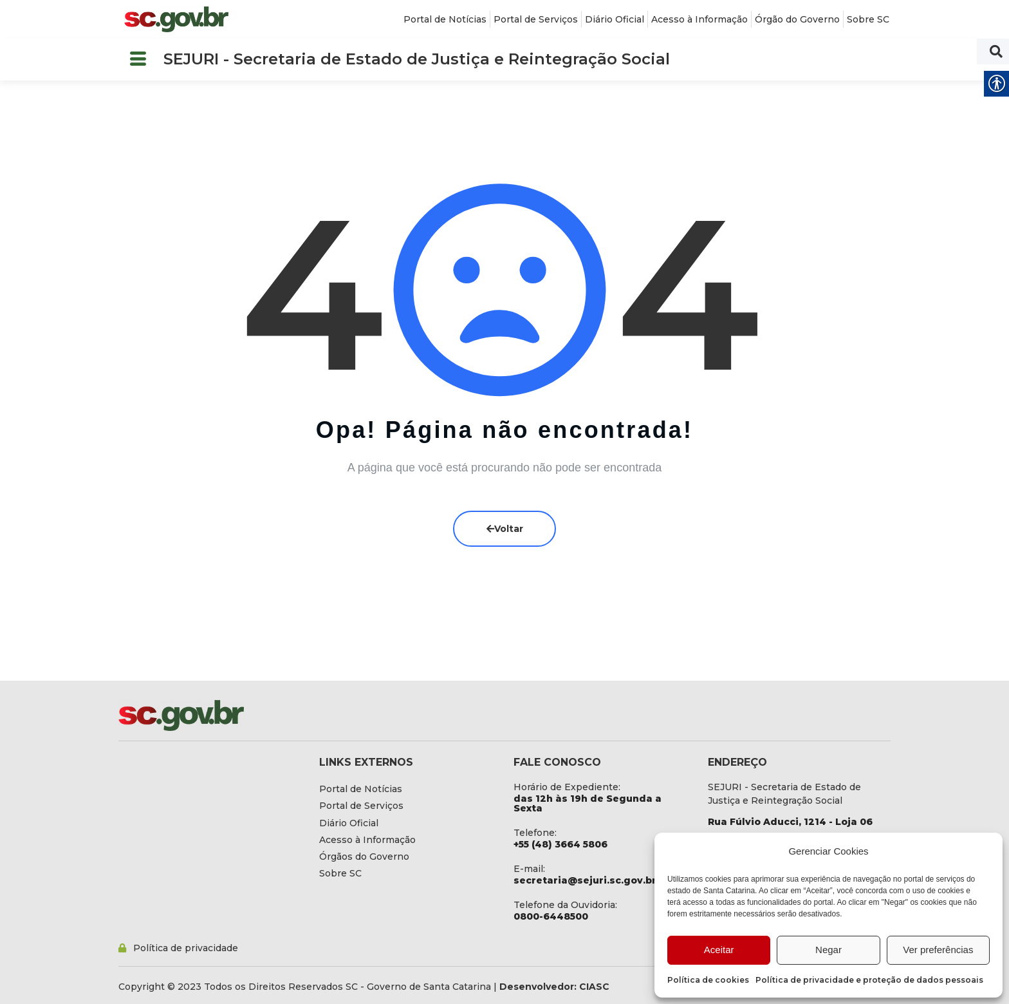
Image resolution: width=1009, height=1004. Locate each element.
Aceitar (719, 949)
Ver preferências (938, 949)
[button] (137, 59)
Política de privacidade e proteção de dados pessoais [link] (869, 980)
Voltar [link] (504, 529)
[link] (176, 19)
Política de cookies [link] (708, 980)
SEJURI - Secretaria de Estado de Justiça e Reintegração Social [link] (416, 59)
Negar (828, 949)
